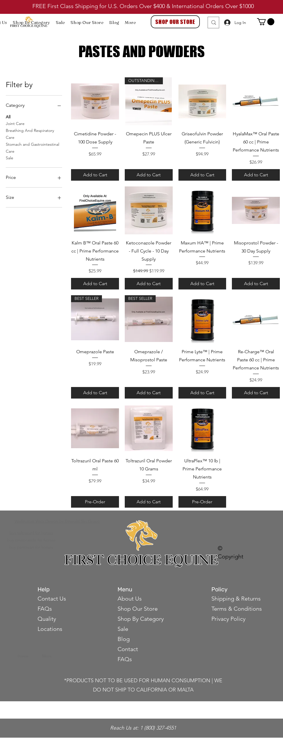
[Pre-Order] (95, 502)
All (8, 116)
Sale (9, 157)
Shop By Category (141, 618)
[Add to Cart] (95, 175)
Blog (124, 638)
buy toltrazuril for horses (31, 532)
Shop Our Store (138, 608)
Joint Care (15, 123)
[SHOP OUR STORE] (175, 21)
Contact (128, 649)
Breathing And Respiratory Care (30, 133)
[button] (265, 21)
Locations (50, 628)
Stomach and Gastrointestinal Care (32, 147)
